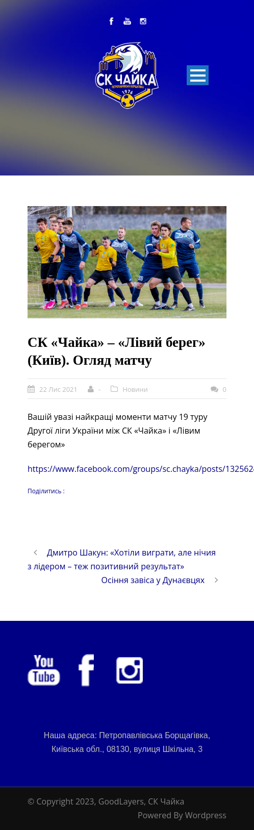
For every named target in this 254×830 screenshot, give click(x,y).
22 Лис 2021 (58, 389)
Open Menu (198, 75)
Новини (135, 389)
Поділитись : (46, 491)
